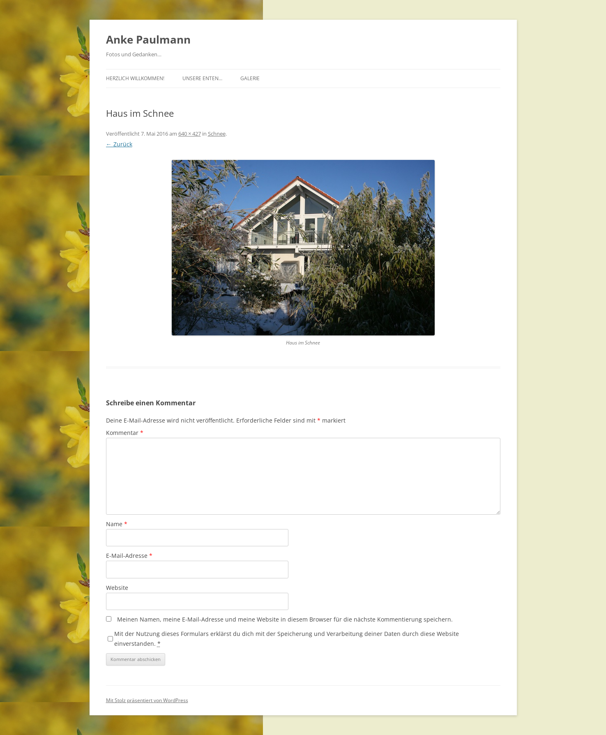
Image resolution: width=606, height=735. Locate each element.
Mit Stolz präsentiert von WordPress (147, 700)
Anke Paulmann (148, 39)
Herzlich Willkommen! (135, 78)
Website (117, 588)
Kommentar (124, 433)
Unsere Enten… (202, 78)
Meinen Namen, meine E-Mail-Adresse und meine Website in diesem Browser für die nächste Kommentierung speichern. (285, 619)
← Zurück (119, 144)
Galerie (250, 78)
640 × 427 (189, 133)
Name (116, 524)
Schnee (217, 133)
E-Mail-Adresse (129, 555)
